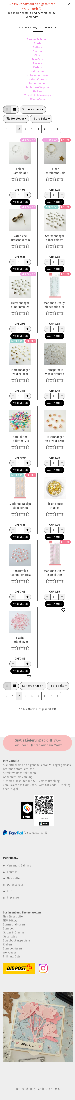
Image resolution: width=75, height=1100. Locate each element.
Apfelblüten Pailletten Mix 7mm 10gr (20, 438)
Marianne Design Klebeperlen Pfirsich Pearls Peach (20, 505)
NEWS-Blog (10, 920)
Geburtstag (10, 936)
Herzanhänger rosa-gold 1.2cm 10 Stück (55, 438)
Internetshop (23, 1089)
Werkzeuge (10, 952)
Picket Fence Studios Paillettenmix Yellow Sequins (54, 505)
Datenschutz (15, 884)
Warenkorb (20, 202)
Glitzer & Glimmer (14, 932)
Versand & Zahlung (19, 865)
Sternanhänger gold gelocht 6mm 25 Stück (20, 371)
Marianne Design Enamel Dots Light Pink (54, 572)
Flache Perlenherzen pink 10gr (20, 639)
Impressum (14, 897)
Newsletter (14, 878)
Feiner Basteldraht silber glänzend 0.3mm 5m (20, 170)
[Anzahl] (20, 195)
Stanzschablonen (14, 924)
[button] (7, 110)
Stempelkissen (12, 948)
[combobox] (33, 110)
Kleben (7, 944)
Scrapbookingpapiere (16, 940)
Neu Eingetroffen (13, 916)
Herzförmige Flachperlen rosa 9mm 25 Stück (20, 572)
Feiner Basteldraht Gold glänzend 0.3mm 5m (54, 170)
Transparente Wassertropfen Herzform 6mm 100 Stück (54, 371)
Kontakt (12, 872)
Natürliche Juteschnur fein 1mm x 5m (20, 237)
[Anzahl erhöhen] (27, 195)
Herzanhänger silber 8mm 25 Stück (20, 304)
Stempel (8, 928)
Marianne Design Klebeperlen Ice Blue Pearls (54, 304)
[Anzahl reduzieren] (12, 195)
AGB (9, 891)
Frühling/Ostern (13, 956)
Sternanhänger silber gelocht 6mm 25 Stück (54, 237)
